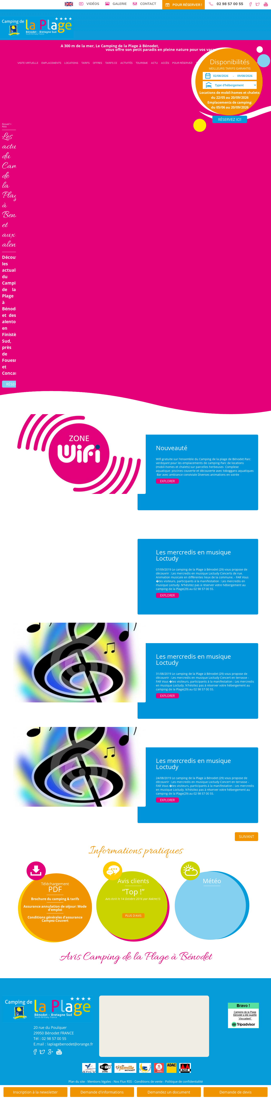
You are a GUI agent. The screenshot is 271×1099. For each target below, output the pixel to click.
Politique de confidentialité (184, 1081)
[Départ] (246, 76)
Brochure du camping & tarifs (55, 899)
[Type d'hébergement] (230, 85)
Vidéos (92, 3)
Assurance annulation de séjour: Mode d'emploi (55, 908)
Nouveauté (171, 448)
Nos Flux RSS (123, 1081)
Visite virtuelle (28, 62)
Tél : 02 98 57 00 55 (50, 1038)
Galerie (120, 3)
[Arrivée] (221, 76)
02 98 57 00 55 (230, 4)
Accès (165, 62)
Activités (126, 62)
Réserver (14, 384)
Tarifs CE (111, 62)
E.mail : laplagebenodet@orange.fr (63, 1044)
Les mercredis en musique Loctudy (193, 555)
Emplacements (51, 62)
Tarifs (85, 62)
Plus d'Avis (133, 915)
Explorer (167, 481)
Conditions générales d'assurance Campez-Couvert (55, 919)
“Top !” (133, 892)
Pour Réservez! (182, 62)
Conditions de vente (148, 1081)
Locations (71, 62)
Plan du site (76, 1081)
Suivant (246, 836)
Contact (148, 3)
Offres (97, 62)
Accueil (5, 124)
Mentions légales (99, 1081)
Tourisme (142, 62)
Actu (154, 62)
